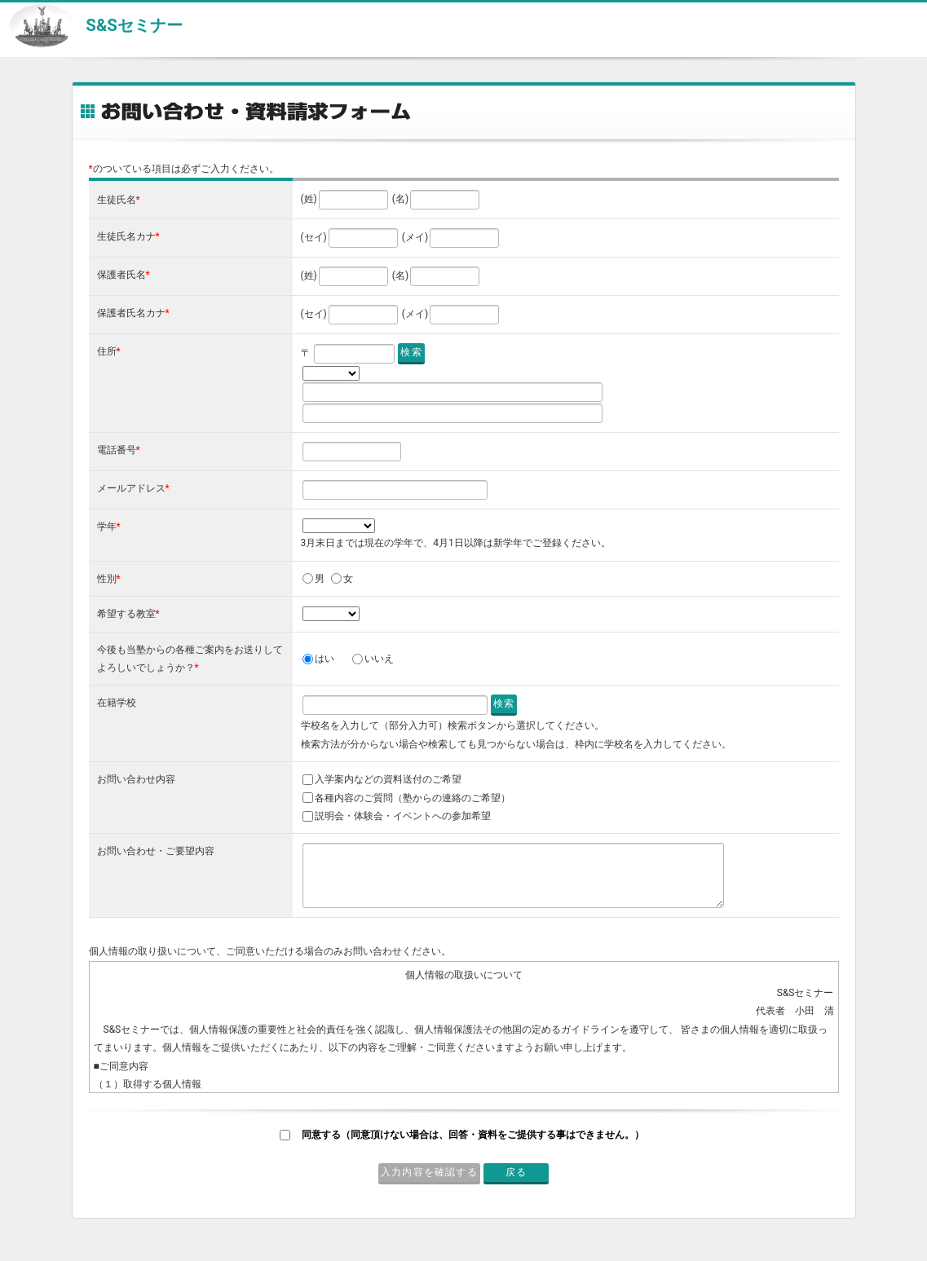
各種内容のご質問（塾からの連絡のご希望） (412, 798)
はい (324, 658)
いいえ (379, 658)
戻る (516, 1172)
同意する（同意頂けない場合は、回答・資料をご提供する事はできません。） (473, 1134)
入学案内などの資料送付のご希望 (388, 779)
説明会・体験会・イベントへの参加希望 (403, 816)
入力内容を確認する (429, 1172)
